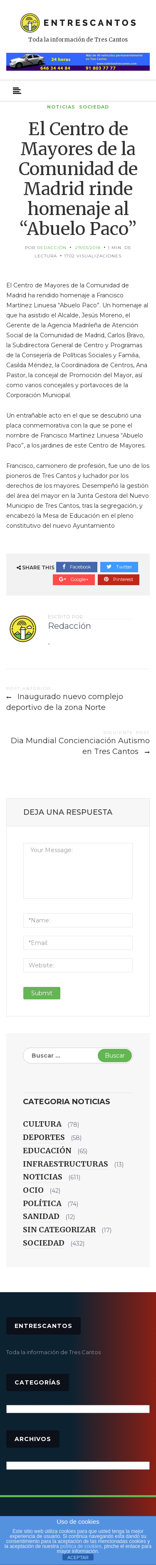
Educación (47, 1150)
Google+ (74, 579)
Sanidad (41, 1216)
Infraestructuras (65, 1164)
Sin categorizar (59, 1229)
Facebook (76, 567)
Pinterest (118, 579)
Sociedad (94, 107)
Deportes (44, 1137)
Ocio (33, 1190)
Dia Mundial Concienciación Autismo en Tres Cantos (80, 746)
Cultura (42, 1124)
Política (42, 1203)
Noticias (61, 107)
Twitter (119, 567)
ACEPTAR (78, 1557)
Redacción (52, 247)
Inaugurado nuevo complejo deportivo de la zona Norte (64, 702)
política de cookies (81, 1546)
